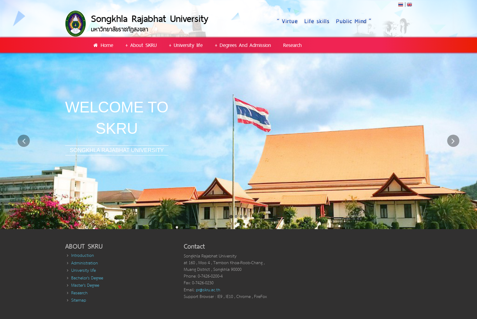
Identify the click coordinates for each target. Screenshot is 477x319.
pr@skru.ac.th (208, 290)
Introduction (82, 256)
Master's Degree (85, 285)
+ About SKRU (141, 45)
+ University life (186, 45)
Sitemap (78, 300)
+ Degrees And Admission (243, 45)
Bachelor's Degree (87, 278)
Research (292, 45)
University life (83, 271)
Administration (84, 263)
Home (102, 45)
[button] (24, 182)
